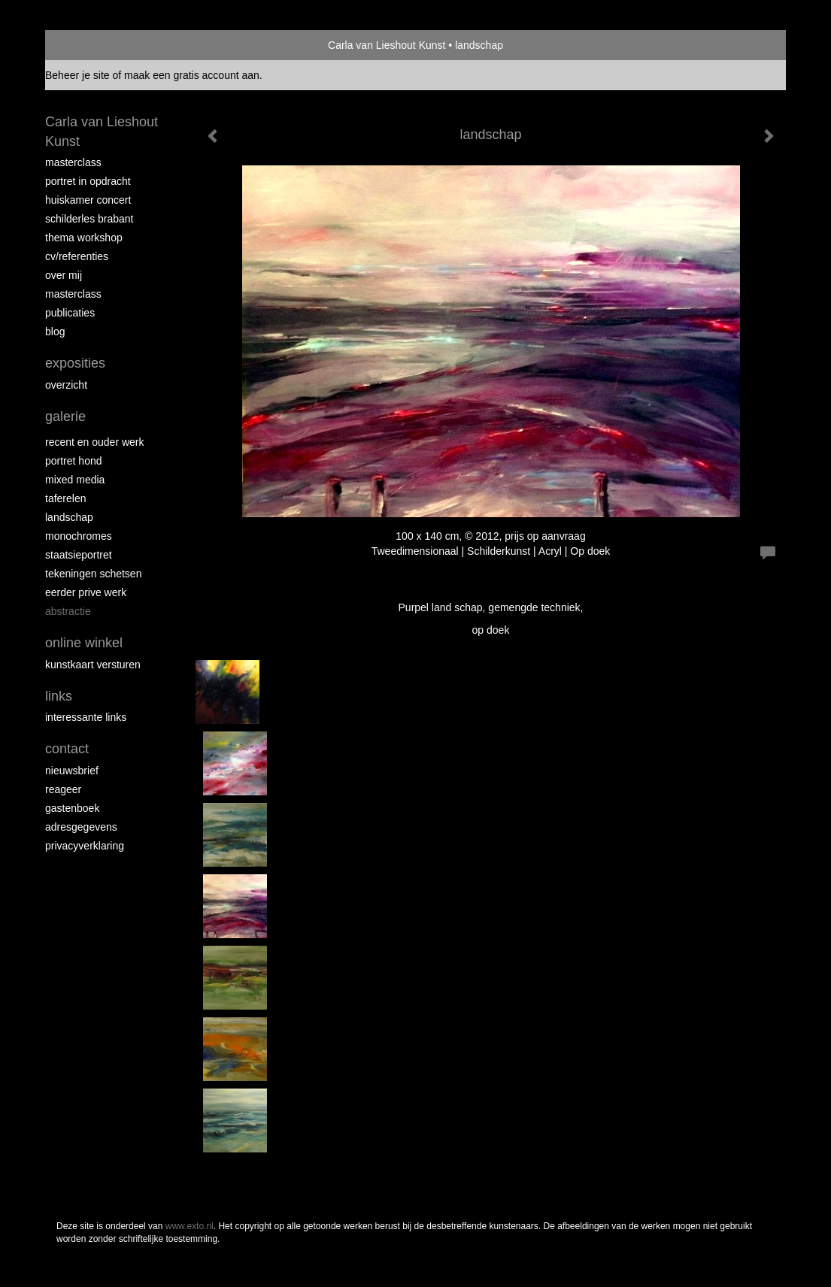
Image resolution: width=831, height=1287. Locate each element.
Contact (67, 748)
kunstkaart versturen (93, 665)
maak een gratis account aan (191, 75)
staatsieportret (78, 555)
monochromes (78, 536)
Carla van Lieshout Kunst (386, 45)
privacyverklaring (84, 846)
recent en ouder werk (94, 442)
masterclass (73, 162)
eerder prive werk (85, 592)
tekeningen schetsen (93, 574)
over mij (63, 275)
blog (55, 332)
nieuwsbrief (72, 771)
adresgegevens (81, 827)
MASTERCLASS (73, 294)
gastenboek (72, 808)
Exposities (75, 363)
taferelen (65, 498)
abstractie (68, 611)
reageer (63, 789)
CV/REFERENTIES (76, 256)
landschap (69, 517)
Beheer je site (77, 75)
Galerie (65, 416)
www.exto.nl (189, 1226)
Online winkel (84, 642)
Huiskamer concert (88, 200)
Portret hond (73, 461)
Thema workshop (84, 238)
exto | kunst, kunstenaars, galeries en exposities (87, 45)
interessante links (85, 717)
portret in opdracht (88, 181)
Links (58, 696)
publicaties (70, 313)
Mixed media (75, 480)
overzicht (66, 385)
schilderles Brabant (89, 219)
